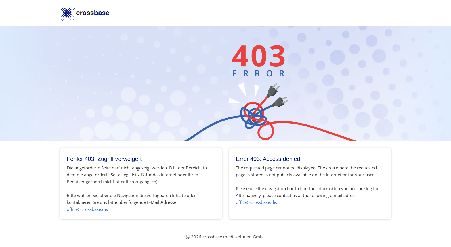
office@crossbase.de (87, 209)
